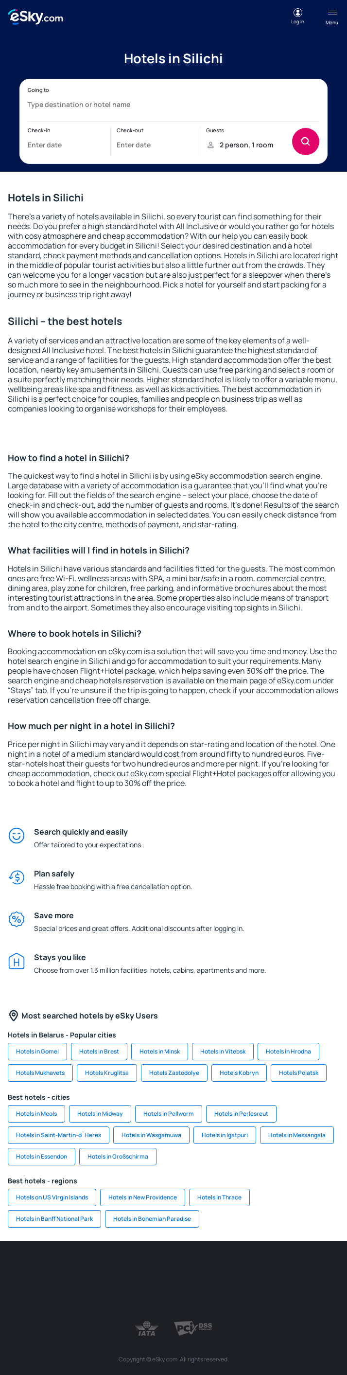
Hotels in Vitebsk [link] (222, 1051)
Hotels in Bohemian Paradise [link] (152, 1218)
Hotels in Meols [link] (36, 1113)
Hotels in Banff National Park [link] (54, 1218)
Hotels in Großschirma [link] (117, 1156)
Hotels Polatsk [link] (298, 1073)
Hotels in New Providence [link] (142, 1197)
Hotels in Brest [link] (99, 1051)
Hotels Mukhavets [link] (40, 1073)
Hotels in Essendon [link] (41, 1156)
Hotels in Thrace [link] (219, 1197)
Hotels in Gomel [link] (37, 1051)
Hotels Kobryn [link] (239, 1073)
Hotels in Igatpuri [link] (225, 1135)
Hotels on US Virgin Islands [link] (52, 1197)
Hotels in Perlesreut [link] (241, 1113)
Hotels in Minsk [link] (159, 1051)
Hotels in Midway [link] (100, 1113)
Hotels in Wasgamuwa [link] (151, 1135)
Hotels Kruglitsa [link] (107, 1073)
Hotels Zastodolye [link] (174, 1073)
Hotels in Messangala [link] (297, 1135)
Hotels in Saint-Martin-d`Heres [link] (58, 1135)
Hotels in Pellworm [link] (168, 1113)
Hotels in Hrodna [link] (288, 1051)
